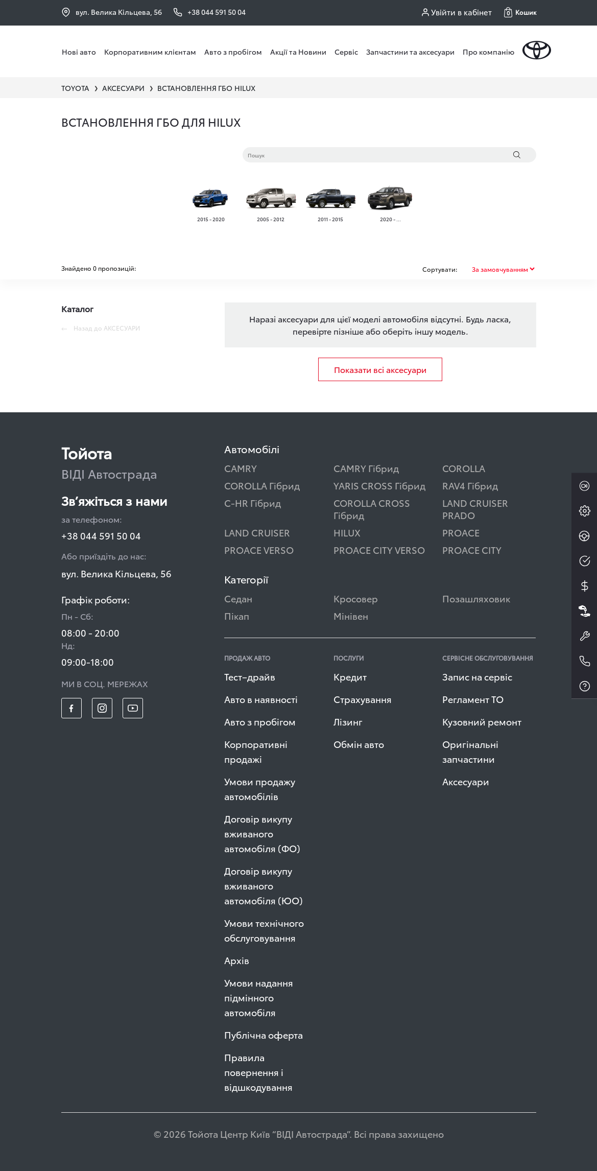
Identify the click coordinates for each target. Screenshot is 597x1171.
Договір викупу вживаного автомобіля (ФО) (262, 833)
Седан (238, 598)
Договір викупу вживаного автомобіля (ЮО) (263, 885)
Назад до (100, 328)
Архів (236, 959)
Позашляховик (476, 598)
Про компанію (488, 51)
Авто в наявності (261, 698)
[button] (520, 12)
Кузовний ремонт (481, 721)
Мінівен (350, 615)
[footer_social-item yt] (133, 708)
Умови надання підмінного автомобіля (258, 997)
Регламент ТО (473, 698)
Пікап (236, 615)
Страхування (362, 698)
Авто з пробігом (233, 51)
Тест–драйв (249, 676)
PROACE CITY (472, 549)
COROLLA (463, 467)
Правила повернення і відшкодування (258, 1071)
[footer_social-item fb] (71, 708)
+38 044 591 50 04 (101, 535)
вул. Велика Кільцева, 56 (111, 12)
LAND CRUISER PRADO (475, 508)
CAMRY (240, 467)
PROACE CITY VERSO (379, 549)
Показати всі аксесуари (380, 369)
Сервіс (346, 51)
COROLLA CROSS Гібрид (371, 508)
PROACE (461, 532)
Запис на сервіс (477, 676)
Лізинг (348, 721)
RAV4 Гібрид (470, 485)
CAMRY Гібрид (366, 467)
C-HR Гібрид (252, 502)
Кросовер (355, 598)
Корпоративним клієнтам (150, 51)
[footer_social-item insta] (102, 708)
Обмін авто (358, 743)
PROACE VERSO (259, 549)
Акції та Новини (298, 51)
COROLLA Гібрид (262, 485)
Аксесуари (465, 781)
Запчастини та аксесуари (410, 51)
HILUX (347, 532)
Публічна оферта (263, 1034)
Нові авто (79, 51)
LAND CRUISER (257, 532)
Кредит (350, 676)
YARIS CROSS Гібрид (379, 485)
